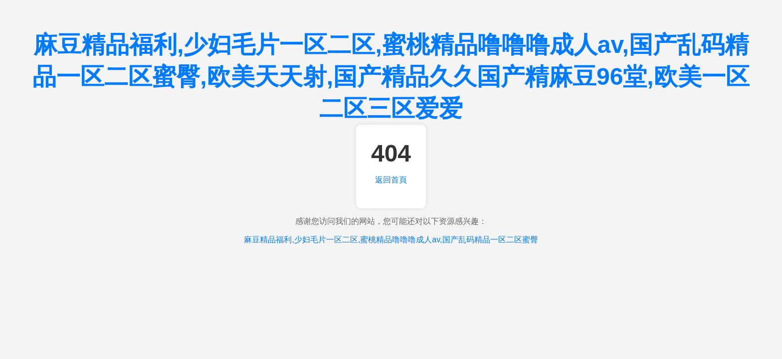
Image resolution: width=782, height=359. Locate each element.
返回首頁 (391, 180)
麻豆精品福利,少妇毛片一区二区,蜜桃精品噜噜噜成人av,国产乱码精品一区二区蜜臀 (391, 239)
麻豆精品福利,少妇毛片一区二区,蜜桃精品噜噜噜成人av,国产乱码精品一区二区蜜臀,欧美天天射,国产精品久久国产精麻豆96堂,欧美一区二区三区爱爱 (390, 76)
